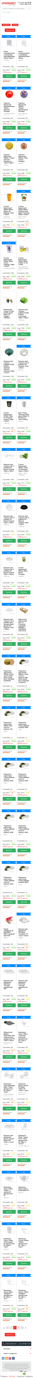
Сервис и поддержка (10, 1353)
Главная (4, 1374)
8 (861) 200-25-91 (10, 1344)
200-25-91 (25, 4)
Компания (7, 1349)
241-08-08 (24, 2)
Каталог (12, 1374)
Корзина (20, 1374)
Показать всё (10, 30)
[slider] (6, 81)
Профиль (29, 1374)
